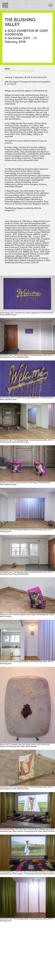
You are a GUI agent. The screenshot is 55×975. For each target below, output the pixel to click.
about (7, 68)
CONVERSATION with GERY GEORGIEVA (20, 71)
